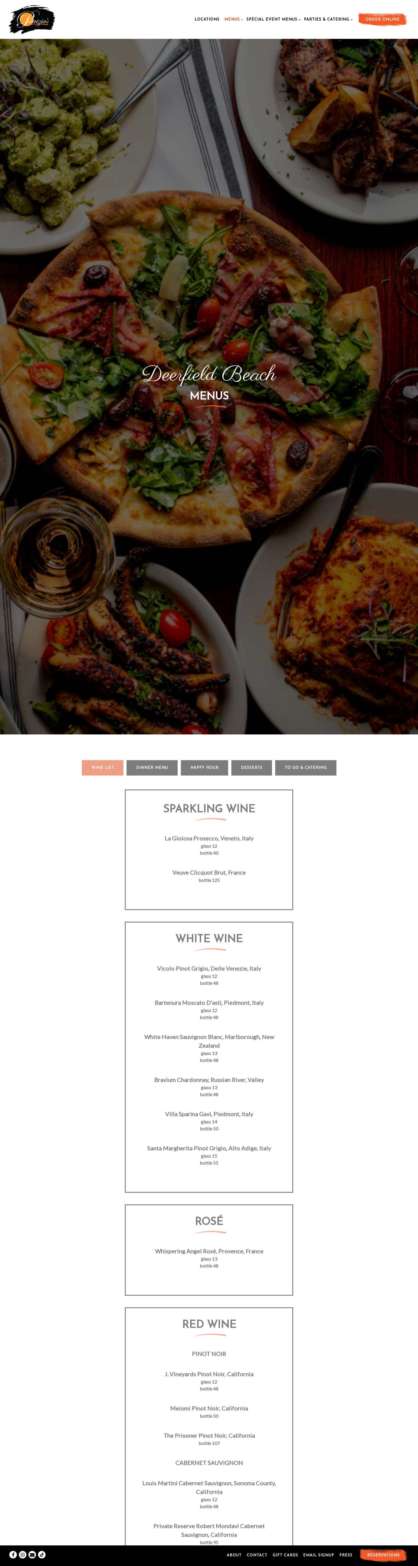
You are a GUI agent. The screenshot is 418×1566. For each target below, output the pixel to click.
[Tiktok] (42, 1541)
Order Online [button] (382, 19)
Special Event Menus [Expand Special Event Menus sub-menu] (272, 19)
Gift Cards (285, 1542)
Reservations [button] (383, 1542)
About (234, 1542)
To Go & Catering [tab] (306, 527)
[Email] (32, 1541)
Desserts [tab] (251, 527)
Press (345, 1542)
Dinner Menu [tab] (152, 527)
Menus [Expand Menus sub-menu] (233, 19)
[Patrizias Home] (43, 19)
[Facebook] (13, 1541)
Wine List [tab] (102, 527)
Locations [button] (206, 19)
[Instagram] (22, 1541)
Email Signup (318, 1542)
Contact (257, 1542)
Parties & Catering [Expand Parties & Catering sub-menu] (327, 19)
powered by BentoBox (209, 1559)
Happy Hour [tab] (204, 527)
